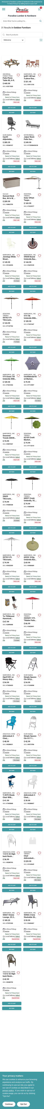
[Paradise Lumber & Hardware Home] (22, 10)
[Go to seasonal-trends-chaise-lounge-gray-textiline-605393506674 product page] (11, 923)
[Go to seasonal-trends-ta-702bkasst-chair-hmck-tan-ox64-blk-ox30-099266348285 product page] (11, 625)
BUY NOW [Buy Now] (11, 112)
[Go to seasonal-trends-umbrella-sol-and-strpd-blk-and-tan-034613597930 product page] (11, 565)
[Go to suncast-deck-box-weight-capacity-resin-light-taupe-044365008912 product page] (11, 205)
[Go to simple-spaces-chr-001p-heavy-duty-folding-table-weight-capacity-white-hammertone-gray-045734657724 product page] (32, 685)
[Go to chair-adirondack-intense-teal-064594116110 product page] (11, 744)
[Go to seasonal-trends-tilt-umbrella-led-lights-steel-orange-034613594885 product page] (32, 325)
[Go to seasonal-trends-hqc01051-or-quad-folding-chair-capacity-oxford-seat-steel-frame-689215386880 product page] (11, 685)
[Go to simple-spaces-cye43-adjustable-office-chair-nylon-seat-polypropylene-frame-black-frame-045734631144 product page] (11, 145)
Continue (9, 1104)
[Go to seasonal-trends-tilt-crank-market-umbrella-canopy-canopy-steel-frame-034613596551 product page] (11, 505)
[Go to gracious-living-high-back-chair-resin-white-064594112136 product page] (11, 863)
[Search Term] (22, 21)
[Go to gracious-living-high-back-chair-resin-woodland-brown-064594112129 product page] (11, 982)
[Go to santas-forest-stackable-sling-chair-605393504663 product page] (32, 923)
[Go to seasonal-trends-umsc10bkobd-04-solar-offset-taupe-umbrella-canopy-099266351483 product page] (32, 205)
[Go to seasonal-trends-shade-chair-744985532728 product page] (11, 803)
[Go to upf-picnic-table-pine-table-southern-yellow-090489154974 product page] (11, 85)
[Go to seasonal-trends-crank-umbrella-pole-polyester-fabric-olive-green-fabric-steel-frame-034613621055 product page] (32, 444)
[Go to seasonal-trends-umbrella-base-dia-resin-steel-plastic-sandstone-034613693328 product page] (32, 565)
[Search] (40, 21)
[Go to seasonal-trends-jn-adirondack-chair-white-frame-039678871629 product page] (11, 265)
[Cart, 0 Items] (39, 9)
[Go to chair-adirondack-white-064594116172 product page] (32, 803)
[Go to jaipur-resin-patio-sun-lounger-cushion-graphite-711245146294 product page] (32, 145)
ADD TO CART (11, 107)
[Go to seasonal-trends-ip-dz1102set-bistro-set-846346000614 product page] (32, 85)
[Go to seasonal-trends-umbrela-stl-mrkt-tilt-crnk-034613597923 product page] (11, 325)
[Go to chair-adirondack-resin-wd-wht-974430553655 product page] (32, 863)
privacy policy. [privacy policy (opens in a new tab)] (8, 1090)
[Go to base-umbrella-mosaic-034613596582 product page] (32, 265)
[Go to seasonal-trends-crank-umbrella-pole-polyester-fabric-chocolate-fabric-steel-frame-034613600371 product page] (32, 505)
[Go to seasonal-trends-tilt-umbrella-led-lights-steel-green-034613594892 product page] (11, 385)
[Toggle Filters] (41, 40)
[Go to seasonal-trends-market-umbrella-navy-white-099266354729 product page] (32, 385)
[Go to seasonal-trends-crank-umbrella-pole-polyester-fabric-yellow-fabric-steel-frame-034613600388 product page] (11, 444)
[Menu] (3, 9)
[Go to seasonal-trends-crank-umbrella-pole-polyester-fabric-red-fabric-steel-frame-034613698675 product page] (32, 625)
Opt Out (23, 1104)
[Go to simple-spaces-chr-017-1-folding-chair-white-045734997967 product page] (32, 744)
